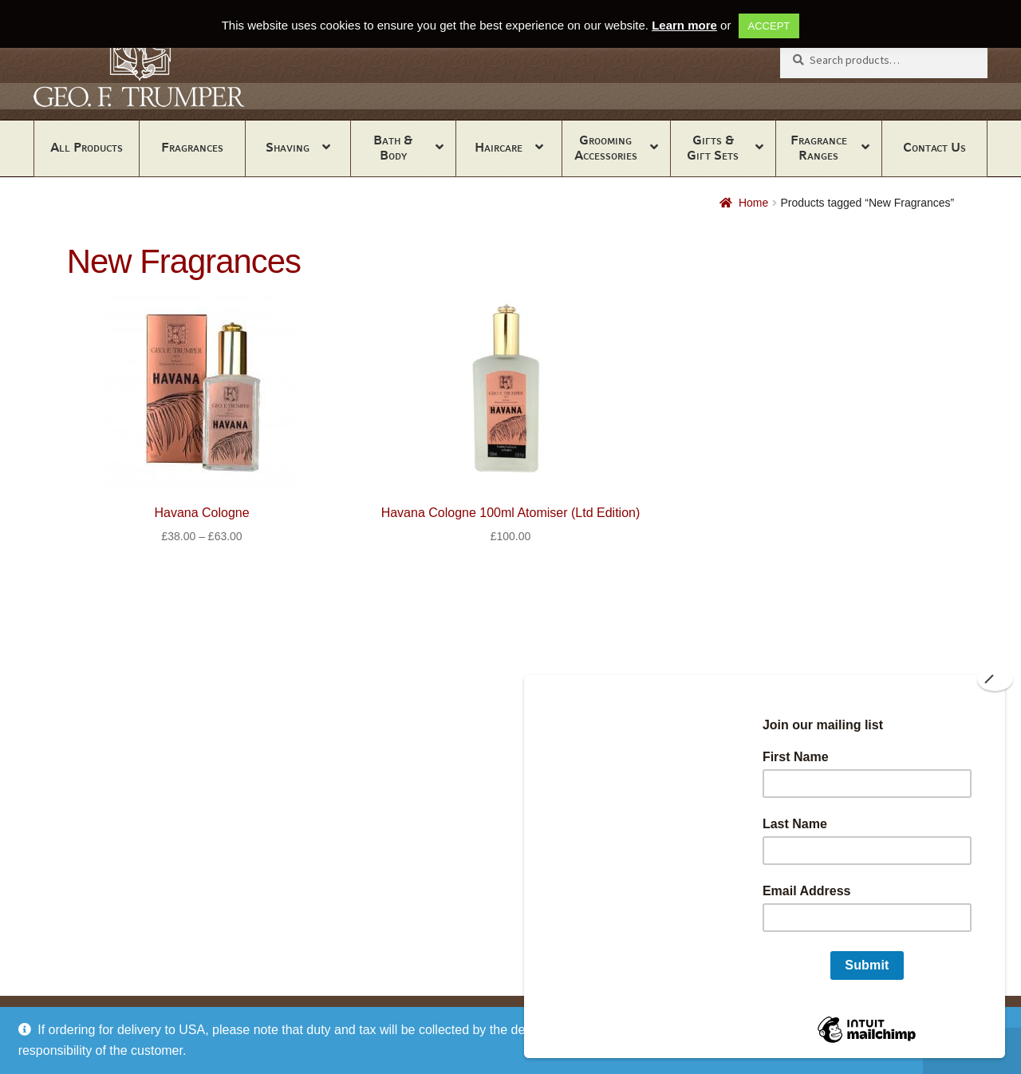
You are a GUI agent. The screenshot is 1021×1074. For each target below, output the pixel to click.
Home (753, 202)
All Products (86, 147)
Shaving (287, 147)
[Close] (995, 679)
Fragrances (192, 147)
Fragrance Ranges (818, 147)
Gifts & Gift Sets (713, 147)
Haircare (498, 147)
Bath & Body (392, 147)
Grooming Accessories (605, 147)
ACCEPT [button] (769, 26)
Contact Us (934, 147)
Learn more (684, 25)
